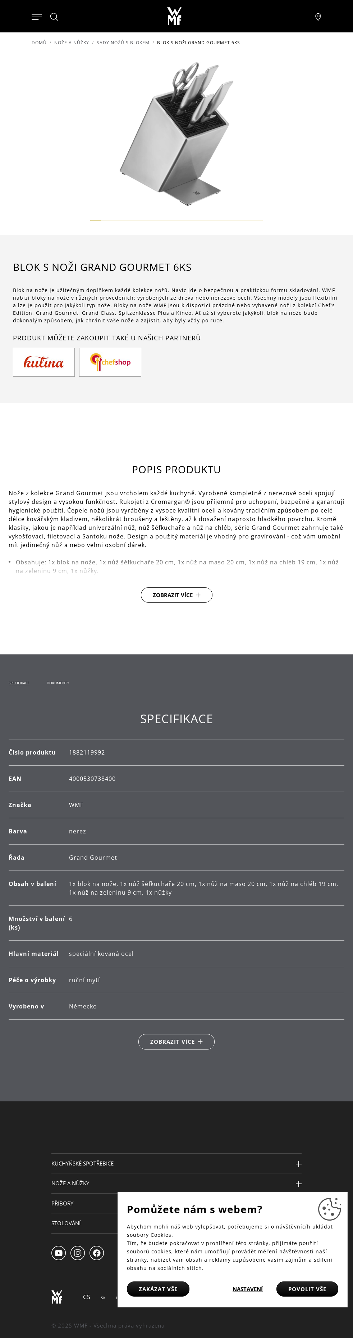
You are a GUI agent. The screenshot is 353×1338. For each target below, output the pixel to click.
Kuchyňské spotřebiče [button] (82, 1163)
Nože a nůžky (71, 43)
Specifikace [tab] (19, 682)
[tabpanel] (176, 880)
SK (103, 1297)
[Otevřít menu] (36, 16)
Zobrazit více (173, 595)
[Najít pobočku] (318, 16)
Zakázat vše (158, 1289)
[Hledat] (54, 17)
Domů (39, 43)
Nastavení (248, 1289)
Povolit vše (307, 1289)
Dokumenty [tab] (58, 682)
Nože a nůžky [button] (70, 1183)
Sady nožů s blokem (123, 43)
